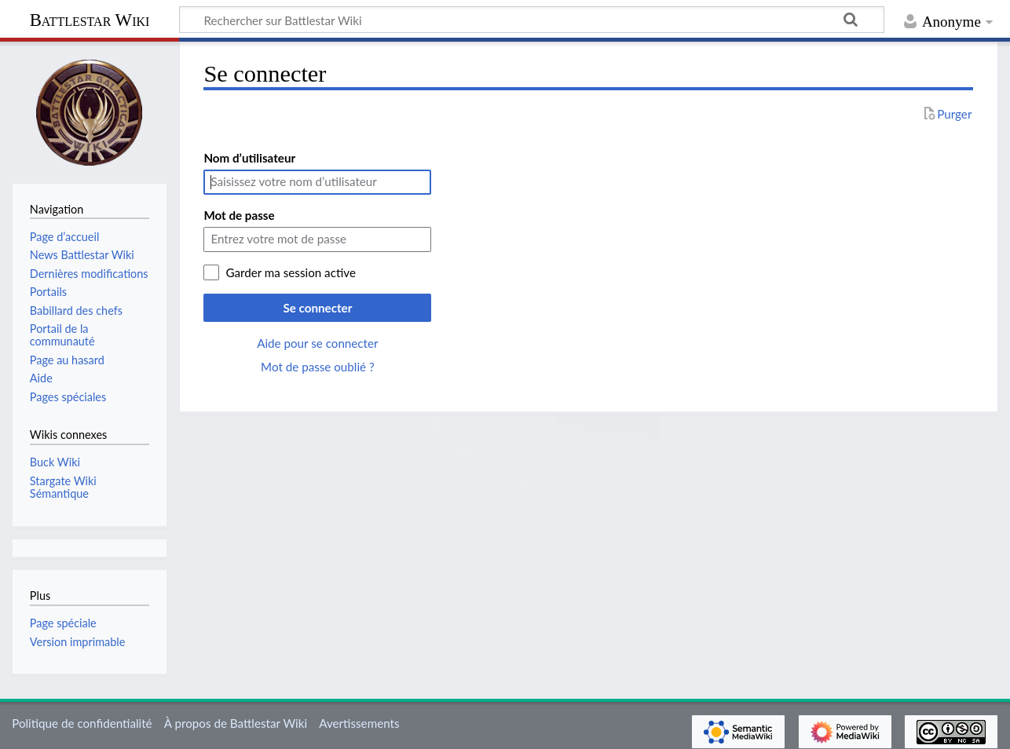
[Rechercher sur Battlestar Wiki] (532, 19)
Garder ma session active (290, 272)
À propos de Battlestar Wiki (235, 723)
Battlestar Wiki (90, 20)
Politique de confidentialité (82, 723)
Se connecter (317, 308)
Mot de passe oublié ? (318, 367)
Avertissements (359, 723)
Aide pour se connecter (317, 343)
